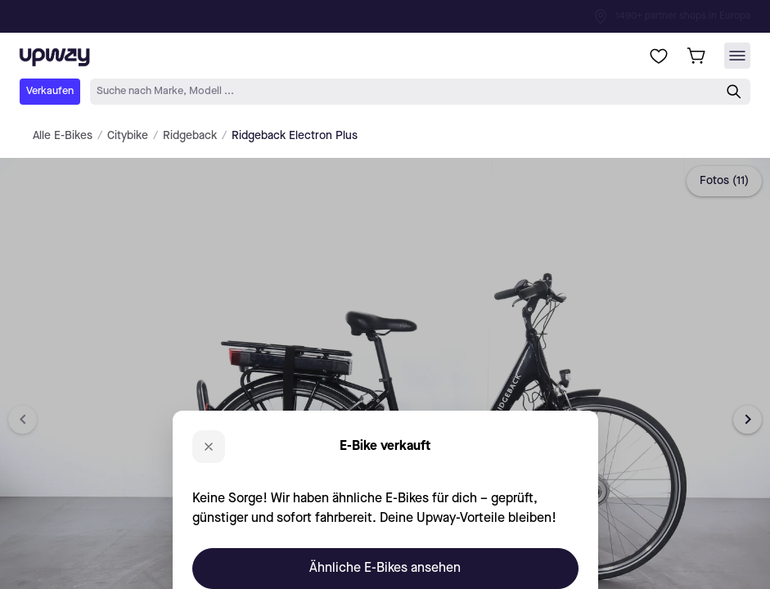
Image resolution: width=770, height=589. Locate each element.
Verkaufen (50, 91)
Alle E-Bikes (62, 136)
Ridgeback (190, 136)
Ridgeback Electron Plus (295, 136)
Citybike (127, 136)
